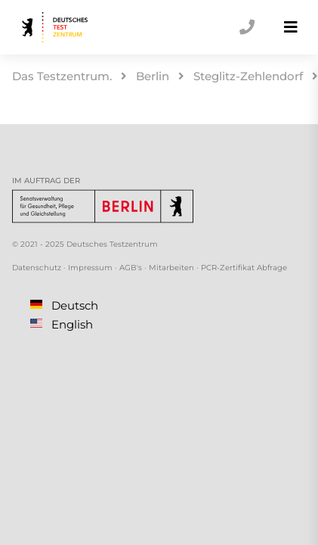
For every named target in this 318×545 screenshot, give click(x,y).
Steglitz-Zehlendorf (248, 76)
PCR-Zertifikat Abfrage (244, 267)
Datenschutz (36, 267)
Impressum (90, 267)
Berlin (152, 76)
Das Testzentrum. (62, 76)
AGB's (130, 267)
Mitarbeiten (171, 267)
